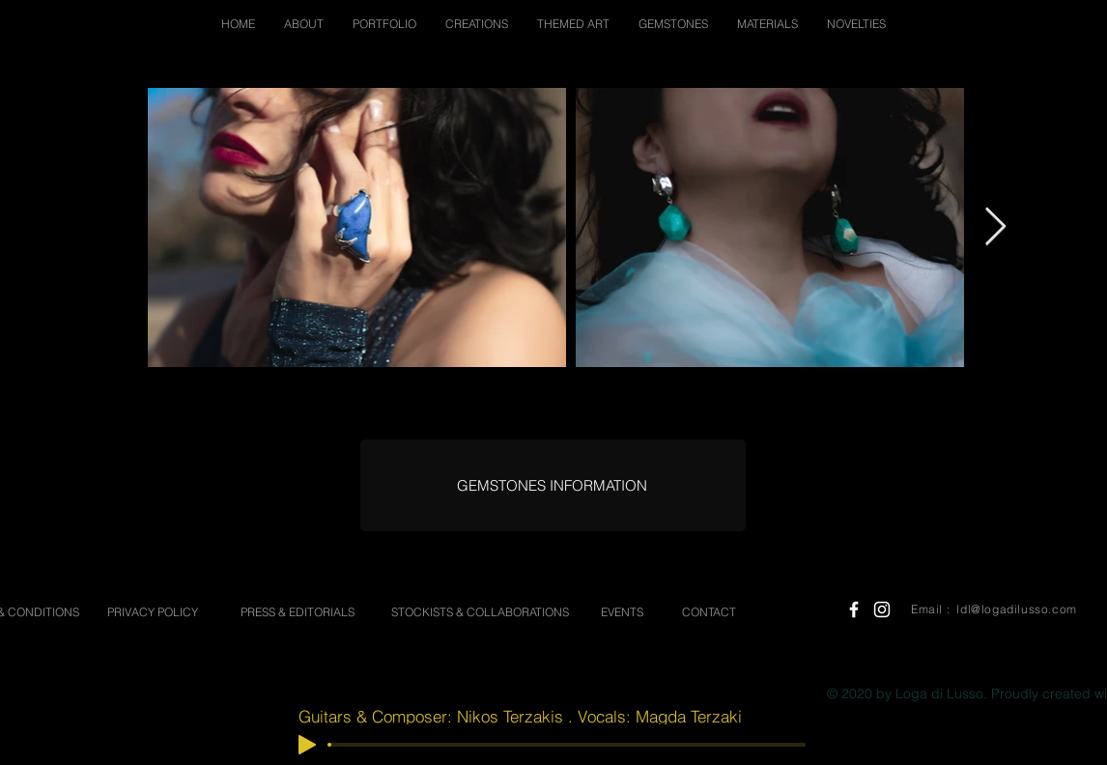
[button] (304, 24)
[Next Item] (995, 227)
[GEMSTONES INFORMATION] (552, 485)
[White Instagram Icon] (882, 609)
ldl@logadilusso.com (1016, 609)
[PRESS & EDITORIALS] (297, 613)
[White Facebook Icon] (854, 609)
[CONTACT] (709, 613)
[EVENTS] (622, 613)
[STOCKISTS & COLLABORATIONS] (479, 613)
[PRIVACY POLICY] (152, 613)
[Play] (307, 744)
